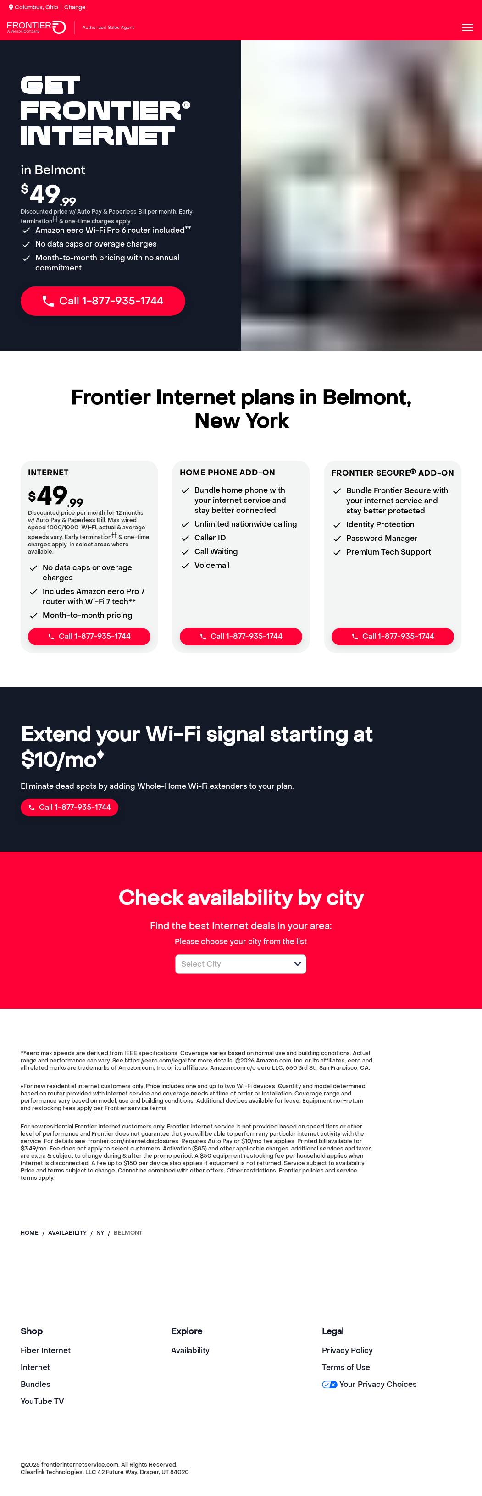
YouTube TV (42, 1401)
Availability (190, 1350)
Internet (35, 1367)
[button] (297, 963)
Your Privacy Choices (369, 1384)
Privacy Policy (347, 1350)
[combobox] (231, 964)
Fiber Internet (46, 1350)
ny (100, 1233)
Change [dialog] (75, 7)
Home (30, 1233)
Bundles (35, 1384)
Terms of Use (346, 1367)
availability (67, 1233)
